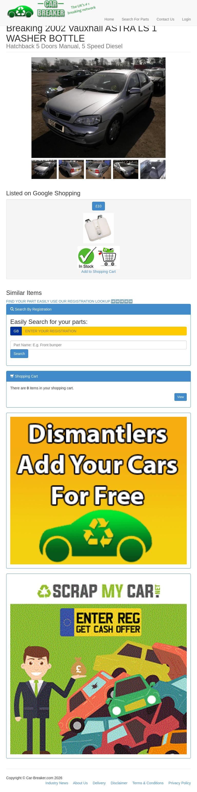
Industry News (56, 783)
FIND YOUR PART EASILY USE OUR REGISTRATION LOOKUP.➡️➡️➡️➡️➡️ (69, 301)
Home (109, 19)
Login (186, 19)
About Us (80, 783)
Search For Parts (135, 19)
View (180, 397)
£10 (98, 206)
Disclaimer (119, 783)
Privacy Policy (180, 783)
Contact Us (165, 19)
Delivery (99, 783)
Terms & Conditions (147, 783)
